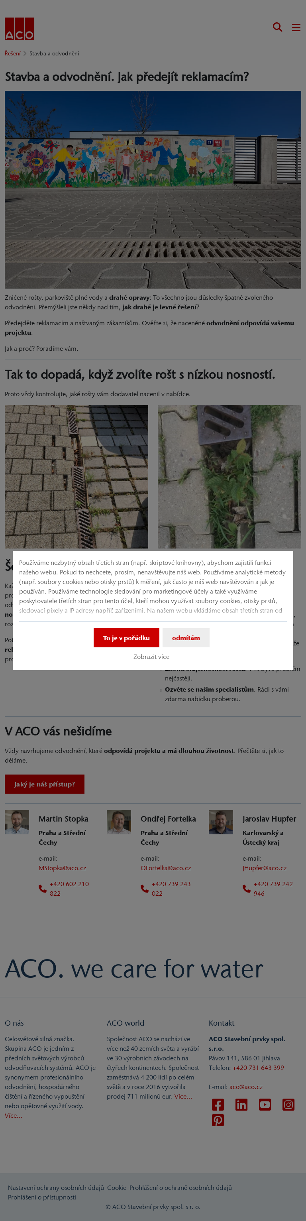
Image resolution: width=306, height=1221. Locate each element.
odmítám (186, 637)
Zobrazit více (151, 657)
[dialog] (153, 610)
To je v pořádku (126, 637)
